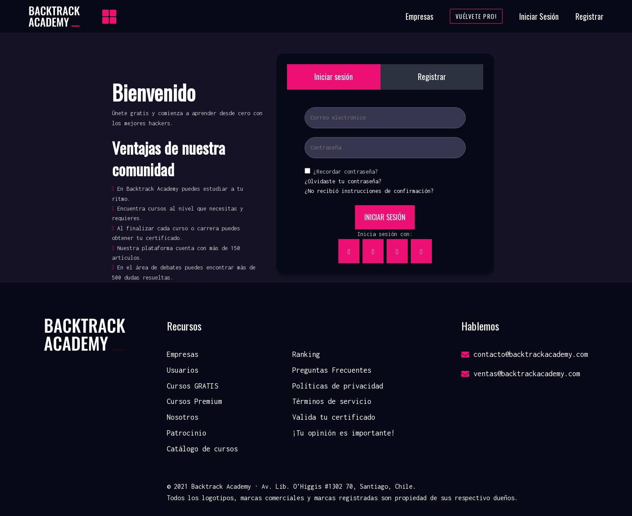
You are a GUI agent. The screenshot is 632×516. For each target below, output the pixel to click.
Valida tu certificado (333, 417)
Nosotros (182, 417)
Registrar (589, 16)
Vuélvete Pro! (476, 16)
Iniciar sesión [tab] (333, 76)
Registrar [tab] (432, 76)
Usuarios (182, 370)
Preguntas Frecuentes (331, 370)
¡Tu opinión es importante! (343, 433)
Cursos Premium (194, 401)
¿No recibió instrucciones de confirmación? (369, 191)
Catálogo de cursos (202, 449)
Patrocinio (186, 433)
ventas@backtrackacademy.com (520, 374)
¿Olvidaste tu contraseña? (343, 181)
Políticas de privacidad (337, 386)
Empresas (419, 16)
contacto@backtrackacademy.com (524, 354)
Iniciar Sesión (539, 16)
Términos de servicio (331, 401)
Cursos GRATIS (192, 386)
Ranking (306, 354)
